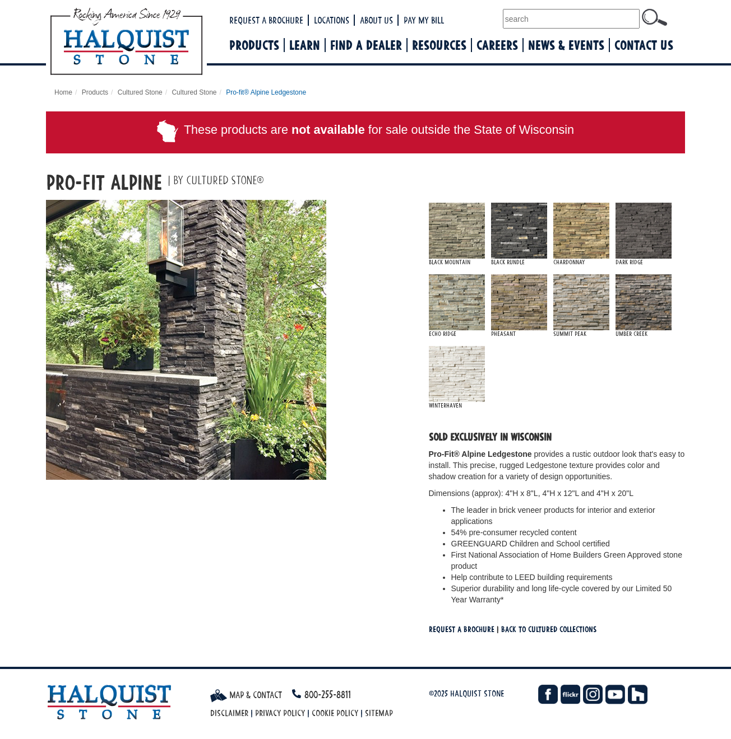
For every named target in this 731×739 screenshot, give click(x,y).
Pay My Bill (424, 20)
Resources (439, 45)
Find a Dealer (366, 45)
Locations (331, 20)
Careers (497, 45)
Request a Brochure (266, 20)
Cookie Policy (335, 713)
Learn (304, 45)
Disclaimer (229, 713)
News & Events (566, 45)
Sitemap (379, 713)
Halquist (167, 42)
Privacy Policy (280, 713)
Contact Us (643, 45)
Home (63, 92)
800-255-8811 (327, 694)
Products (254, 45)
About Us (376, 20)
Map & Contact (246, 694)
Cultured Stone (140, 92)
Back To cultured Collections (548, 629)
